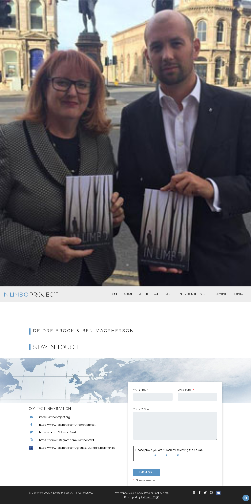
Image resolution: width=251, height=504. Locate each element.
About (128, 294)
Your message (143, 409)
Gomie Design (150, 497)
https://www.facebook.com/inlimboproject (62, 424)
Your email (186, 390)
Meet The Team (148, 294)
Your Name (141, 390)
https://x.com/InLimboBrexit (53, 432)
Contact (240, 294)
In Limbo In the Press (193, 294)
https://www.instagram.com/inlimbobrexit (61, 440)
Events (168, 294)
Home (114, 294)
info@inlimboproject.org (49, 417)
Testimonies (220, 294)
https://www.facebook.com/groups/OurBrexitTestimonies (72, 447)
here (166, 493)
